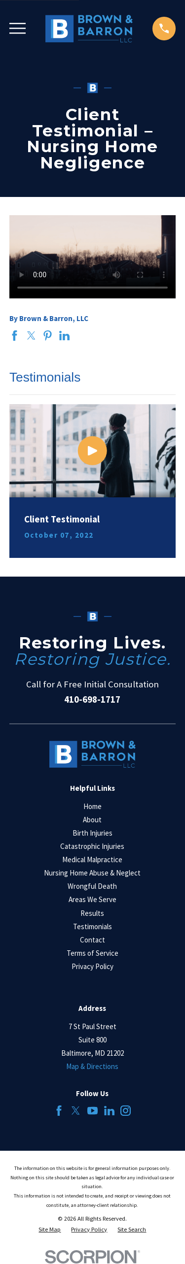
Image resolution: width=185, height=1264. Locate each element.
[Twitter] (76, 1110)
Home (92, 806)
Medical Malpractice (92, 859)
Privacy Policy (92, 966)
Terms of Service (92, 953)
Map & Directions (92, 1066)
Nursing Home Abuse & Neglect (92, 872)
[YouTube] (92, 1110)
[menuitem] (49, 1229)
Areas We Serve (92, 899)
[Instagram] (125, 1110)
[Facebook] (59, 1110)
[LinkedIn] (109, 1110)
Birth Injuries (92, 833)
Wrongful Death (92, 886)
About (92, 819)
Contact (92, 939)
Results (92, 913)
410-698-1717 (92, 699)
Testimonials (92, 926)
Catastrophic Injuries (92, 846)
